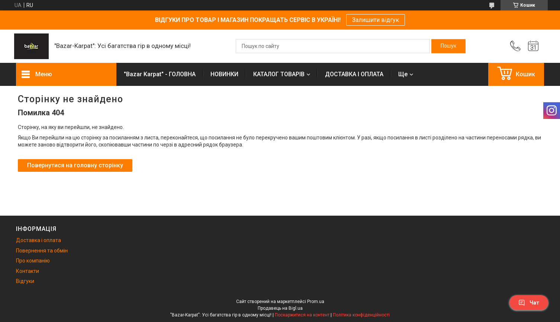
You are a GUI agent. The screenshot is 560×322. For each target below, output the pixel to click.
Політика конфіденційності (361, 315)
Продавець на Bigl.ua (280, 308)
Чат (528, 302)
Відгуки (25, 281)
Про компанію (33, 261)
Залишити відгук (375, 19)
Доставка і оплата (38, 240)
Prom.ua (315, 301)
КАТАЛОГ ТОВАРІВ (279, 74)
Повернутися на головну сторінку (75, 165)
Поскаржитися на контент (302, 315)
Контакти (27, 271)
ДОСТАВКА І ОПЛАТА (354, 74)
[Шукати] (448, 46)
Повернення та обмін (42, 251)
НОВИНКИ (224, 74)
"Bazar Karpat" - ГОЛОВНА (160, 74)
